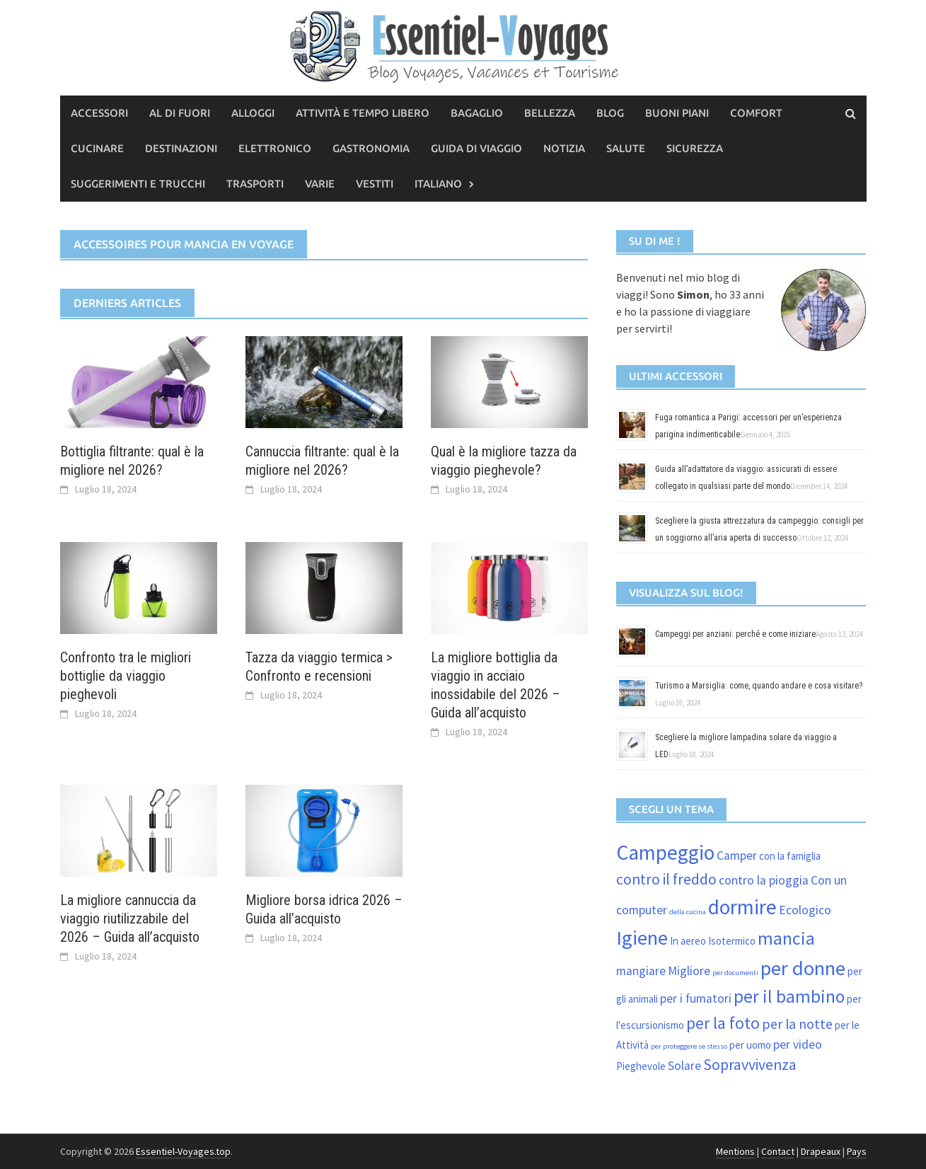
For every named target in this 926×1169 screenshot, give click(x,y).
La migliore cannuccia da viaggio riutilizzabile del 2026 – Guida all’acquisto (129, 918)
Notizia (564, 148)
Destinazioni (181, 148)
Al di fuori (179, 113)
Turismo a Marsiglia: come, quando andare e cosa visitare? (758, 686)
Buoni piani (677, 113)
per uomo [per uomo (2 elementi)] (750, 1045)
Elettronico (274, 148)
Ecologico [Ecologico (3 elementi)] (805, 910)
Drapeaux (820, 1151)
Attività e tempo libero (362, 113)
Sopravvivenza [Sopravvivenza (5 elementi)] (750, 1064)
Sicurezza (694, 148)
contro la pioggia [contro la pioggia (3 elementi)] (764, 880)
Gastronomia (371, 148)
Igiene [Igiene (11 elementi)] (642, 937)
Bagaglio (477, 113)
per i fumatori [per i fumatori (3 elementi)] (695, 998)
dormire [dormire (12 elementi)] (742, 907)
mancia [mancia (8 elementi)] (786, 938)
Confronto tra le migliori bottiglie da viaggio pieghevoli (125, 676)
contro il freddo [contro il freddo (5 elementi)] (666, 879)
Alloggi (252, 113)
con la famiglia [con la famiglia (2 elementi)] (790, 856)
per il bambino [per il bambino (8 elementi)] (789, 996)
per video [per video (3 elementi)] (797, 1044)
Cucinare (97, 148)
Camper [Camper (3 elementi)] (737, 855)
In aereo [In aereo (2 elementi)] (688, 941)
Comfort (756, 113)
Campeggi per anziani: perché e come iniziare (735, 634)
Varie (320, 184)
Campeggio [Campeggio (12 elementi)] (665, 852)
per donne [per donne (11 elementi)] (802, 968)
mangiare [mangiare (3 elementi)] (641, 971)
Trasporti (255, 184)
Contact (777, 1151)
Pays (857, 1151)
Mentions (735, 1151)
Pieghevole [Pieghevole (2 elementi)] (641, 1066)
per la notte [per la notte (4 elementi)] (797, 1023)
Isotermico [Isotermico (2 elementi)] (732, 941)
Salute (625, 148)
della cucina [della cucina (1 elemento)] (687, 911)
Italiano (438, 184)
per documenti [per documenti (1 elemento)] (735, 972)
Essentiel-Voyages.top (183, 1151)
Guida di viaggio (476, 148)
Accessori (99, 113)
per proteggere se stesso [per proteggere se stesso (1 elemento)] (689, 1046)
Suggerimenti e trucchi (138, 184)
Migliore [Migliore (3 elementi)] (689, 971)
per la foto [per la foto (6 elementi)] (723, 1023)
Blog (610, 113)
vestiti (374, 184)
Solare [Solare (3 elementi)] (684, 1065)
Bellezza (549, 113)
